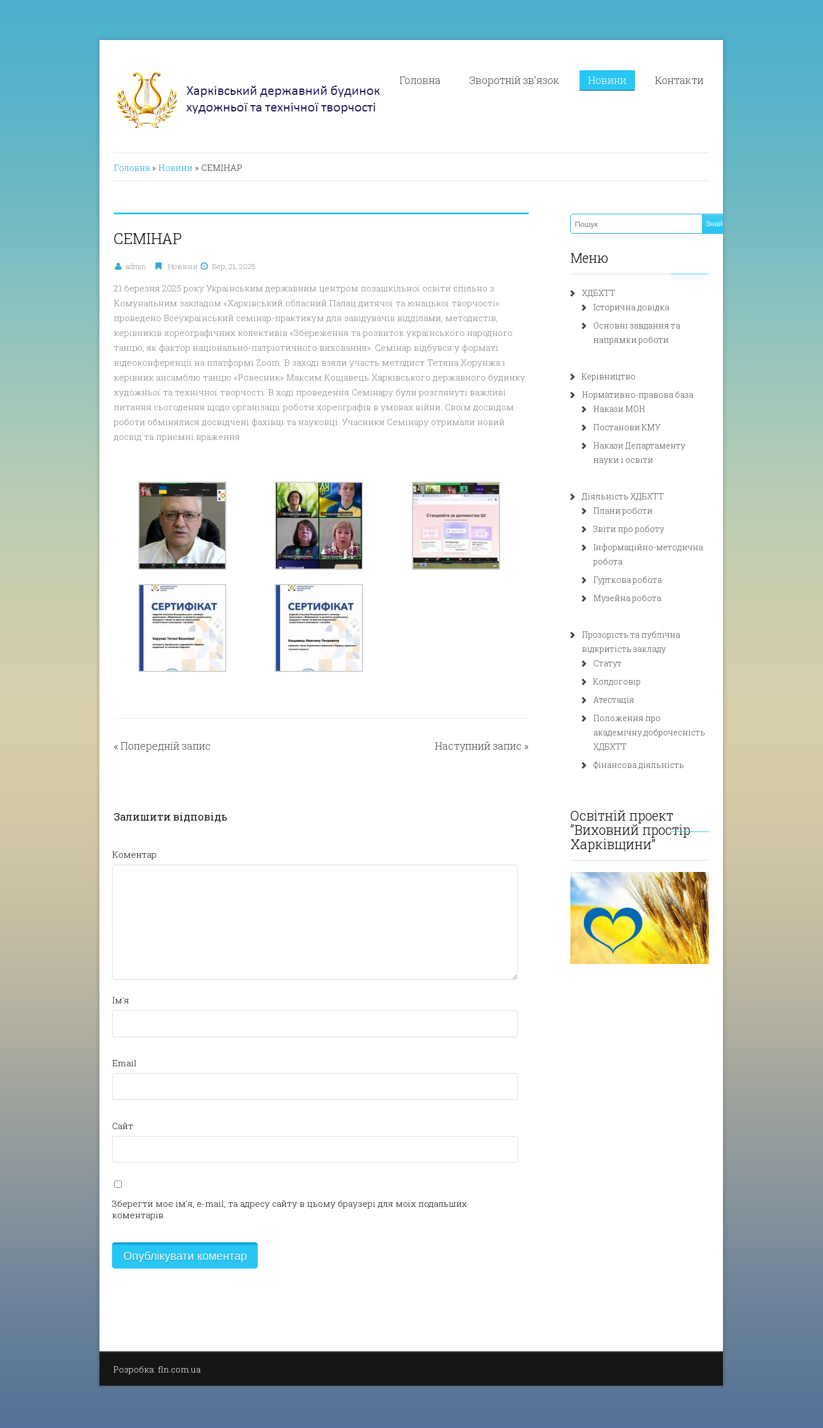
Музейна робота (644, 583)
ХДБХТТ (616, 292)
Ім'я (74, 985)
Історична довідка (648, 307)
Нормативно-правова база (654, 394)
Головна (463, 80)
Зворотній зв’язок (558, 80)
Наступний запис (495, 731)
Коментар (88, 839)
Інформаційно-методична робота (680, 547)
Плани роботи (640, 510)
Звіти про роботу (645, 528)
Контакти (722, 80)
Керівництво (626, 376)
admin (90, 266)
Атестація (631, 685)
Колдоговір (634, 667)
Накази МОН (636, 408)
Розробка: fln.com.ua (111, 1343)
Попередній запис (120, 731)
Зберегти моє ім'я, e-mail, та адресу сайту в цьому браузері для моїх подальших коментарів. (271, 1188)
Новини (651, 80)
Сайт (76, 1111)
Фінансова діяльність (655, 736)
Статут (624, 648)
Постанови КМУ (644, 427)
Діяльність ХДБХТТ (640, 496)
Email (78, 1048)
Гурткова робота (644, 565)
